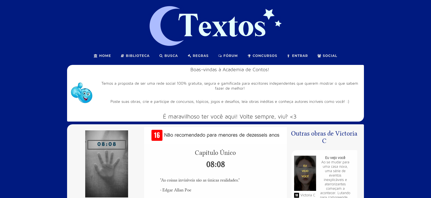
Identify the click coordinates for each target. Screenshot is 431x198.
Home (102, 56)
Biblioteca (135, 56)
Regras (198, 56)
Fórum (228, 56)
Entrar (297, 56)
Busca (168, 56)
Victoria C (307, 195)
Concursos (262, 56)
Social (327, 56)
